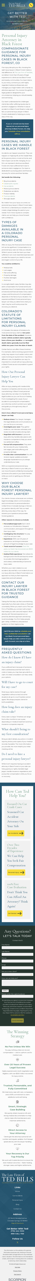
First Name (6, 945)
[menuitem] (17, 1267)
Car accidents (8, 186)
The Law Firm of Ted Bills (23, 72)
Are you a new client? (9, 971)
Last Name (5, 951)
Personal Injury (17, 1200)
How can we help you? (10, 978)
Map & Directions (17, 1223)
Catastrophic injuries (11, 184)
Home (17, 1191)
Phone (4, 958)
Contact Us (17, 1209)
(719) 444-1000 (17, 1231)
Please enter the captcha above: (13, 994)
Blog (17, 1204)
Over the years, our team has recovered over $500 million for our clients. (18, 549)
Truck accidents (9, 196)
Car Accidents (17, 1196)
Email (4, 965)
